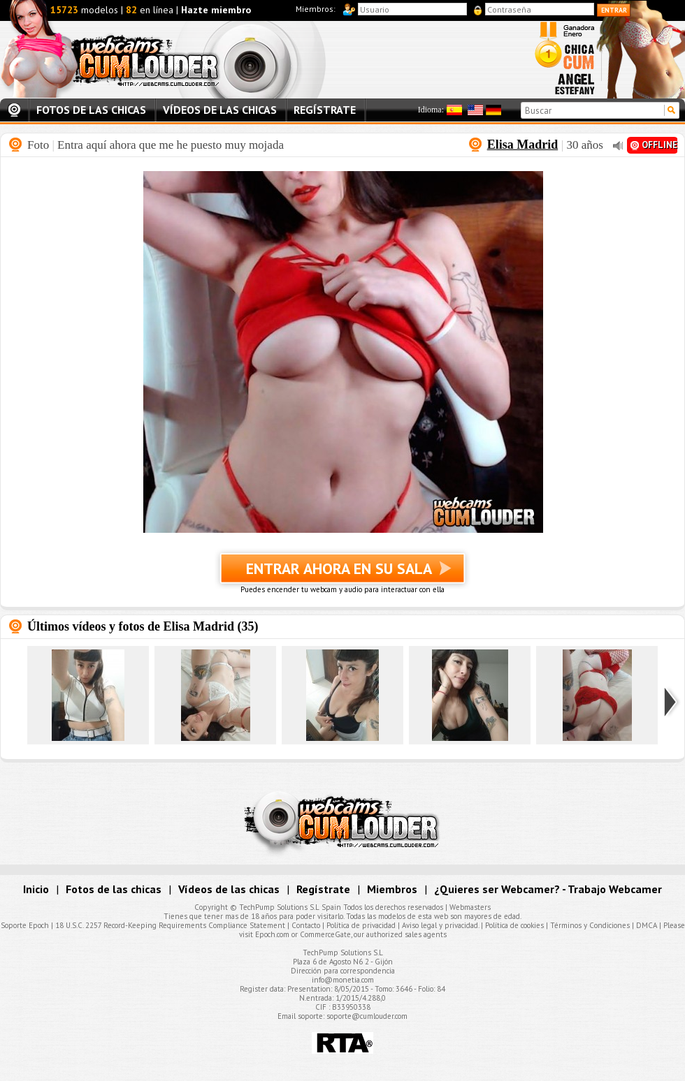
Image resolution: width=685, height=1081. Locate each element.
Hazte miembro (216, 9)
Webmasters (470, 907)
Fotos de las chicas (91, 110)
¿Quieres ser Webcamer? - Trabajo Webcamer (548, 889)
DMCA (646, 925)
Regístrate (325, 110)
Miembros (392, 889)
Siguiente (672, 702)
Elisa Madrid (522, 145)
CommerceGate (325, 934)
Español (454, 110)
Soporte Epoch (25, 925)
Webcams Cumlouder (175, 59)
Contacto (305, 925)
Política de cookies (514, 925)
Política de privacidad (361, 925)
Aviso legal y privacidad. (440, 925)
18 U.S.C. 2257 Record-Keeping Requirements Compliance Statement (170, 925)
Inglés (475, 110)
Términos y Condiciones (590, 925)
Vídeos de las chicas (220, 110)
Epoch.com (272, 934)
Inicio (14, 110)
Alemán (493, 110)
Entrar (614, 10)
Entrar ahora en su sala (342, 574)
